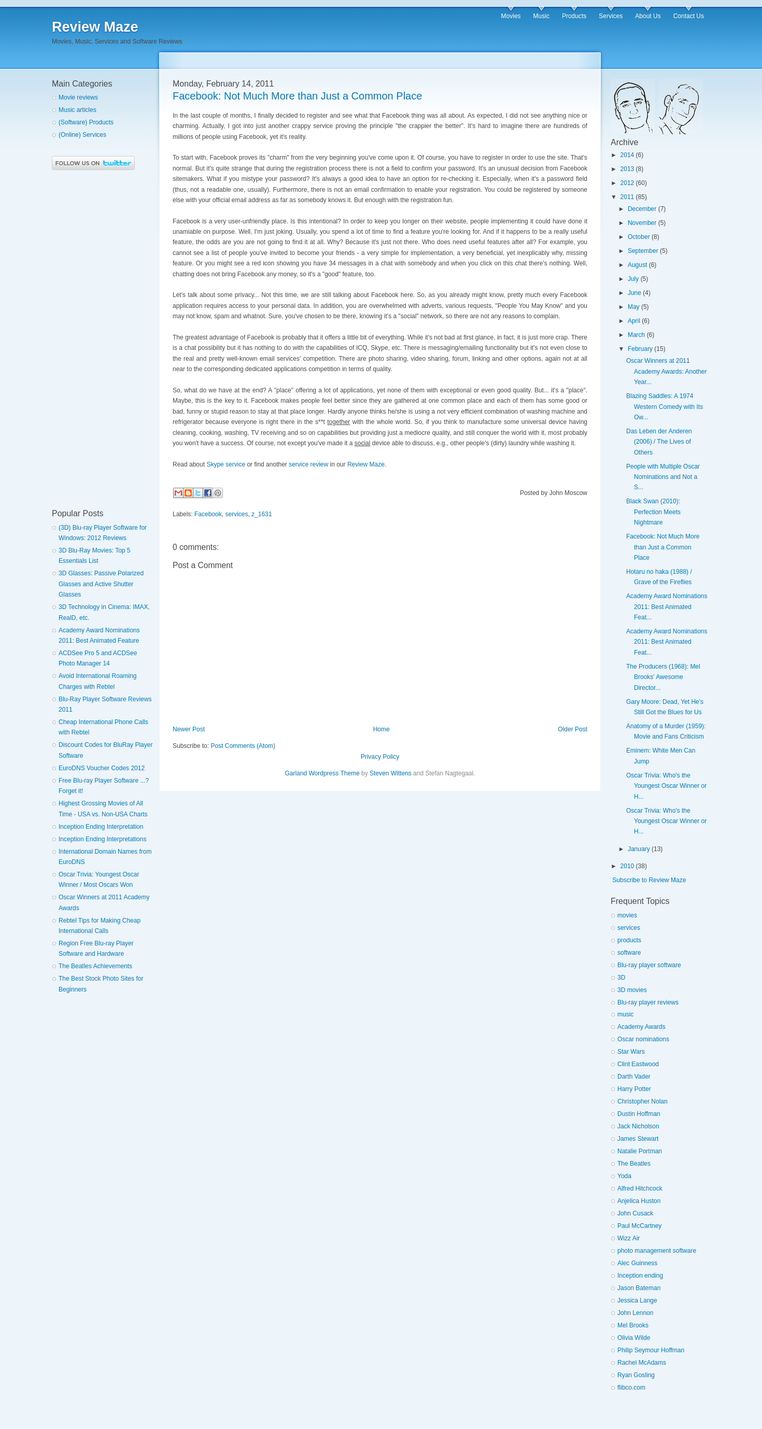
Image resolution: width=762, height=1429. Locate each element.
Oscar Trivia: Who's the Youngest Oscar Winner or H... (666, 786)
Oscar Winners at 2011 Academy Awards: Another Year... (666, 371)
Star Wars (631, 1051)
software (629, 952)
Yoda (624, 1176)
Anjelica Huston (638, 1201)
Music (541, 16)
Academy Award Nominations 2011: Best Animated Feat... (667, 606)
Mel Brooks (632, 1325)
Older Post (572, 729)
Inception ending (640, 1275)
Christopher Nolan (642, 1101)
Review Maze (95, 27)
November (642, 223)
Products (574, 16)
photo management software (656, 1250)
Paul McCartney (639, 1225)
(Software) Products (86, 122)
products (629, 940)
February (640, 348)
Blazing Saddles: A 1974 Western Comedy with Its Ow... (664, 406)
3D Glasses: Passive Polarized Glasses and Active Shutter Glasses (101, 584)
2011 (627, 197)
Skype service (225, 464)
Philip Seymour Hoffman (650, 1350)
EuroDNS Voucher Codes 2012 (102, 768)
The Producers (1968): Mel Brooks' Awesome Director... (663, 677)
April (634, 320)
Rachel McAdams (641, 1362)
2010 (627, 866)
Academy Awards (641, 1026)
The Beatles (634, 1163)
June (634, 292)
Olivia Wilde (633, 1337)
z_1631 (261, 514)
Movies (511, 16)
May (634, 306)
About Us (647, 16)
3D (621, 977)
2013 (627, 169)
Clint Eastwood (638, 1064)
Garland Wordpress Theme (322, 773)
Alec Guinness (637, 1263)
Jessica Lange (637, 1300)
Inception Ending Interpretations (102, 839)
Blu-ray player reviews (648, 1002)
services (236, 514)
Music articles (77, 110)
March (636, 334)
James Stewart (637, 1138)
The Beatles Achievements (95, 966)
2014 (627, 155)
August (637, 264)
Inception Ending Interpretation (101, 826)
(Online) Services (82, 134)
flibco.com (631, 1387)
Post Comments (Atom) (242, 745)
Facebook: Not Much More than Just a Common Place (662, 547)
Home (381, 729)
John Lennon (635, 1313)
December (642, 209)
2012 (627, 183)
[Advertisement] (93, 339)
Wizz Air (628, 1238)
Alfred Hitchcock (639, 1188)
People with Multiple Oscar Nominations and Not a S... (663, 477)
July (633, 278)
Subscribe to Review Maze (649, 880)
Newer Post (189, 729)
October (639, 236)
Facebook (208, 514)
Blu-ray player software (649, 965)
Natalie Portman (639, 1151)
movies (627, 915)
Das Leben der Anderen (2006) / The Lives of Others (659, 442)
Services (611, 16)
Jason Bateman (638, 1288)
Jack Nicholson (638, 1126)
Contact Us (688, 16)
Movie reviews (78, 97)
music (625, 1014)
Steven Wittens (391, 773)
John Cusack (635, 1213)
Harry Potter (634, 1089)
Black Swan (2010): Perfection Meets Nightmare (653, 512)
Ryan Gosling (636, 1375)
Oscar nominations (643, 1039)
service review (308, 464)
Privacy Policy (380, 756)
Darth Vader (634, 1076)
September (643, 250)
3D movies (632, 990)
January (639, 849)
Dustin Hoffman (638, 1113)
